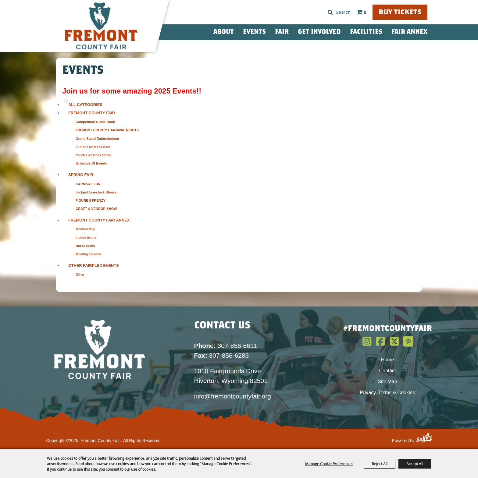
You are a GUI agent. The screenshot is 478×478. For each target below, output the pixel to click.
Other (80, 274)
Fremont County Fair (91, 113)
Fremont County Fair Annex (99, 220)
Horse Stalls (85, 246)
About (223, 32)
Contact (387, 370)
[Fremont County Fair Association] (99, 349)
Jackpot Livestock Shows (96, 192)
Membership (85, 229)
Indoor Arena (86, 237)
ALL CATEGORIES (85, 104)
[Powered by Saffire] (424, 438)
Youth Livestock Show (93, 155)
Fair (282, 32)
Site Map (387, 381)
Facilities (366, 32)
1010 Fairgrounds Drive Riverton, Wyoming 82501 (231, 375)
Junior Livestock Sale (93, 147)
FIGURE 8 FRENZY (90, 200)
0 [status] (365, 12)
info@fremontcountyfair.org (232, 396)
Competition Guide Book (95, 122)
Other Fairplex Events (93, 265)
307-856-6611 (226, 345)
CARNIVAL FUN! (89, 184)
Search (330, 12)
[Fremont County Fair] (101, 26)
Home (387, 359)
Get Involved (319, 32)
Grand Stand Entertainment (97, 138)
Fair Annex (409, 32)
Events (254, 32)
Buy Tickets (400, 12)
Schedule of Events (91, 163)
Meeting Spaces (88, 254)
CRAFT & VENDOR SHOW (96, 209)
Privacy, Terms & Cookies (387, 392)
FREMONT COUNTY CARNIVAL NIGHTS (107, 130)
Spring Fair (80, 174)
